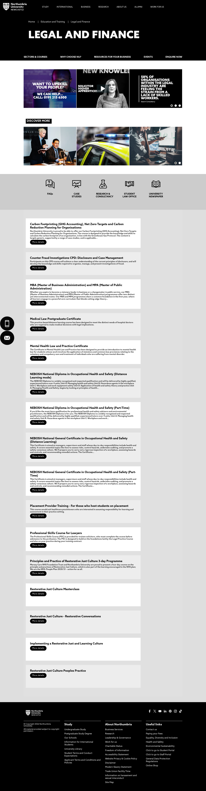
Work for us (111, 742)
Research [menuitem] (103, 7)
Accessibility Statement (117, 755)
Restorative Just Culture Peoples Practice (58, 671)
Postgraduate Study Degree (78, 734)
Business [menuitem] (85, 7)
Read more (100, 143)
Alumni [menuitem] (138, 7)
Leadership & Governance (118, 738)
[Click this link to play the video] (103, 88)
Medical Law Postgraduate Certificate (55, 319)
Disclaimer (110, 763)
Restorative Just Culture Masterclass (54, 589)
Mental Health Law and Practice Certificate (59, 346)
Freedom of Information (117, 751)
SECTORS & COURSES (35, 57)
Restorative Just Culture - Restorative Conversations (65, 616)
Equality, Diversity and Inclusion (162, 738)
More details (38, 242)
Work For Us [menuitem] (157, 7)
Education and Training (53, 22)
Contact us (151, 730)
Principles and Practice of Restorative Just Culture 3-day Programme (76, 561)
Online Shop (152, 766)
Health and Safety (155, 742)
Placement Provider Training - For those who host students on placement (79, 506)
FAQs (50, 194)
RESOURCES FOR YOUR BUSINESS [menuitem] (112, 57)
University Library (73, 749)
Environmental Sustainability (160, 746)
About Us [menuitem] (121, 7)
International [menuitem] (65, 7)
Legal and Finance (80, 22)
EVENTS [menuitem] (148, 57)
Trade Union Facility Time (117, 771)
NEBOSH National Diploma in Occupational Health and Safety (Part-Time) (79, 408)
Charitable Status (113, 746)
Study (68, 724)
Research (109, 734)
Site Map (109, 782)
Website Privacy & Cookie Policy (121, 759)
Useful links (154, 724)
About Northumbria (118, 724)
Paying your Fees (154, 734)
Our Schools (70, 738)
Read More (47, 143)
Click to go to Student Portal (160, 751)
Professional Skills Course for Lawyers (56, 533)
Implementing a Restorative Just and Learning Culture (66, 643)
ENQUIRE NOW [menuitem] (174, 57)
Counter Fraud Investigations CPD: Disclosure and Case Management (76, 258)
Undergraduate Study (75, 730)
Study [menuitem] (45, 7)
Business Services (114, 730)
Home (31, 22)
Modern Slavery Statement (118, 767)
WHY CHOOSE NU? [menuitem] (70, 57)
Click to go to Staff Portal (158, 755)
